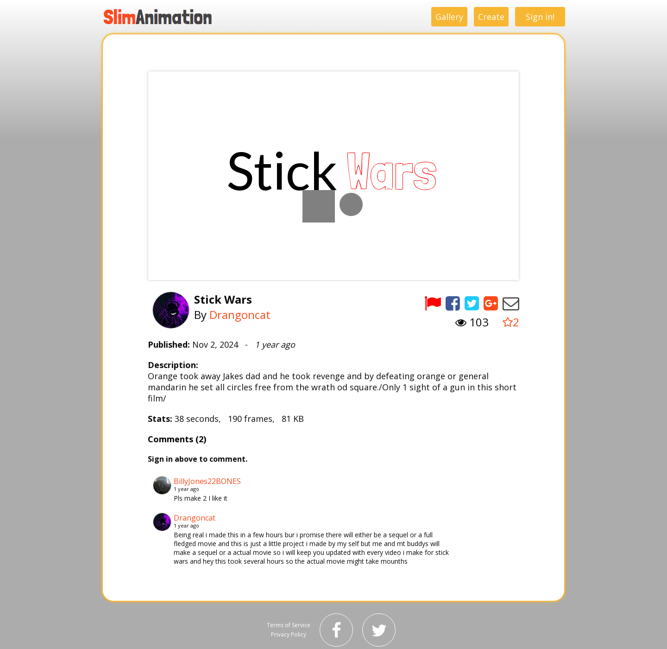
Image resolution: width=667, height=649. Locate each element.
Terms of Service (288, 625)
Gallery (449, 16)
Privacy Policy (288, 634)
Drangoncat (240, 314)
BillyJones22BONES (207, 481)
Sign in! (540, 16)
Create (491, 16)
